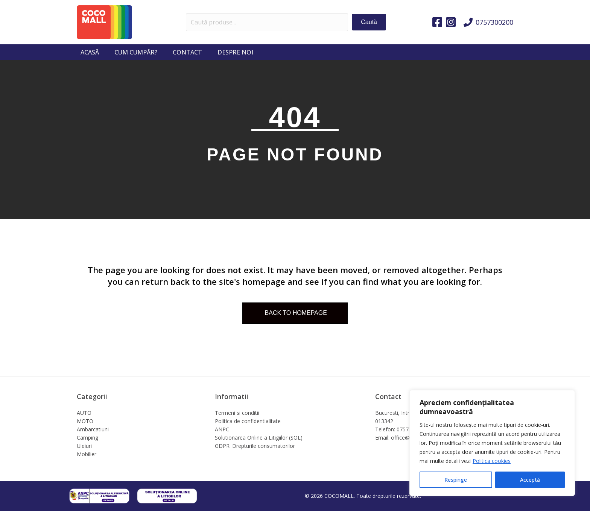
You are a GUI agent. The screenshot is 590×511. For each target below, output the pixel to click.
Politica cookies (492, 460)
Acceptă (530, 479)
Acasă (90, 52)
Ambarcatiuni (93, 429)
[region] (492, 443)
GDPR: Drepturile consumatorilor (255, 445)
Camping (87, 437)
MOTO (85, 421)
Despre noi (235, 52)
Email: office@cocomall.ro (406, 437)
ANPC (222, 429)
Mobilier (86, 454)
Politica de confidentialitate (248, 421)
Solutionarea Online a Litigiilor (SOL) (259, 437)
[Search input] (267, 22)
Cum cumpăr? (135, 52)
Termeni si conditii (237, 412)
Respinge (455, 479)
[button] (369, 22)
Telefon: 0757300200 (401, 429)
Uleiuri (84, 445)
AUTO (84, 412)
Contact (187, 52)
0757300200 (494, 22)
